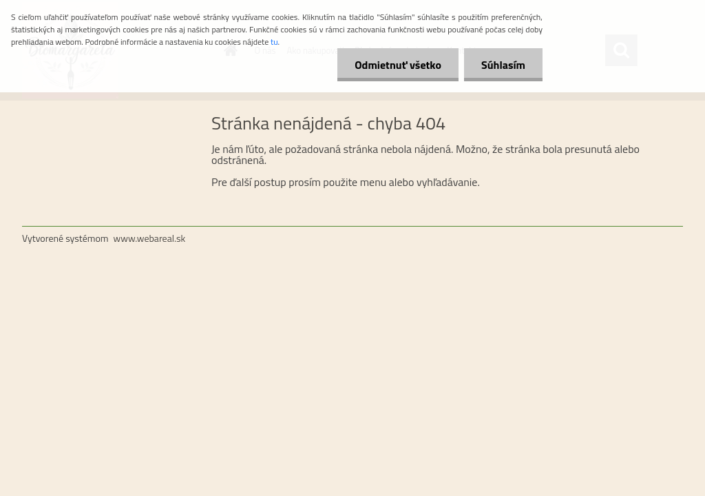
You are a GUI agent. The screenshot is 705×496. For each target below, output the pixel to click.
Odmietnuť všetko (398, 64)
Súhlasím (503, 64)
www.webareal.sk (150, 238)
